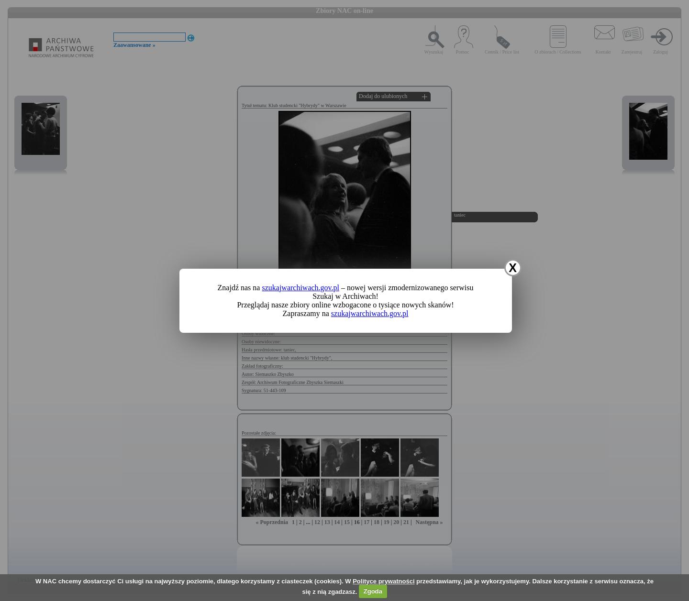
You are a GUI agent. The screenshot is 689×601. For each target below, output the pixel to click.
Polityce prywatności (383, 581)
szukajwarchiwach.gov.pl (300, 288)
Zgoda (373, 591)
